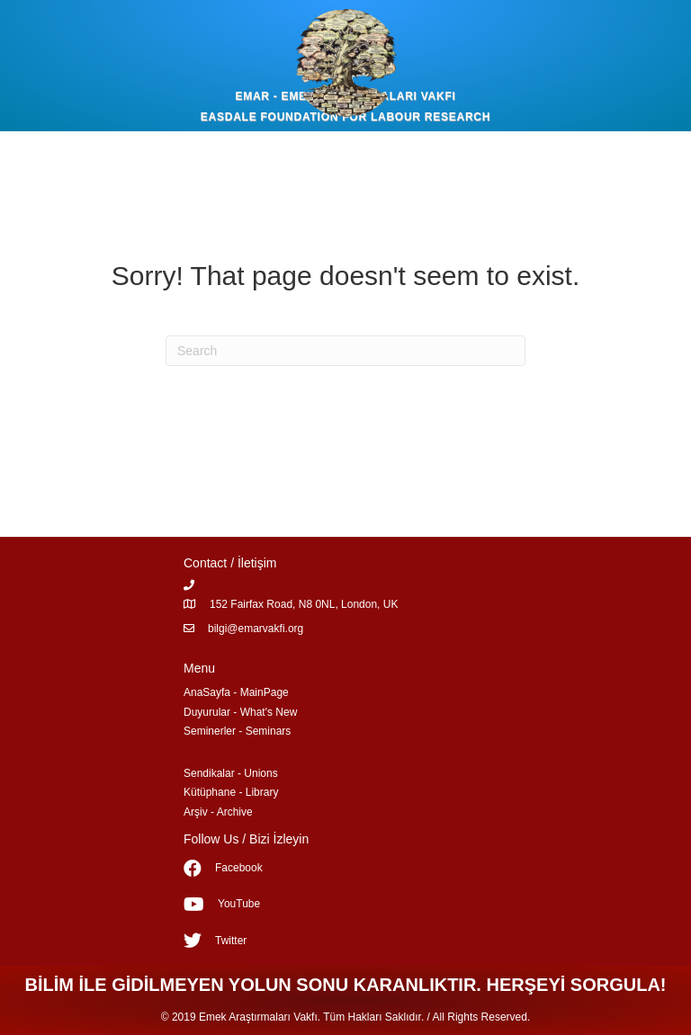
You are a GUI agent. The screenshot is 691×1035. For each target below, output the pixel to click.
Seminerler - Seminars (237, 731)
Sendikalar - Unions (231, 773)
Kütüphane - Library (231, 792)
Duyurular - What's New (240, 712)
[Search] (345, 350)
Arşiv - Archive (218, 812)
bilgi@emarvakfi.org (255, 628)
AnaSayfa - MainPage (236, 692)
